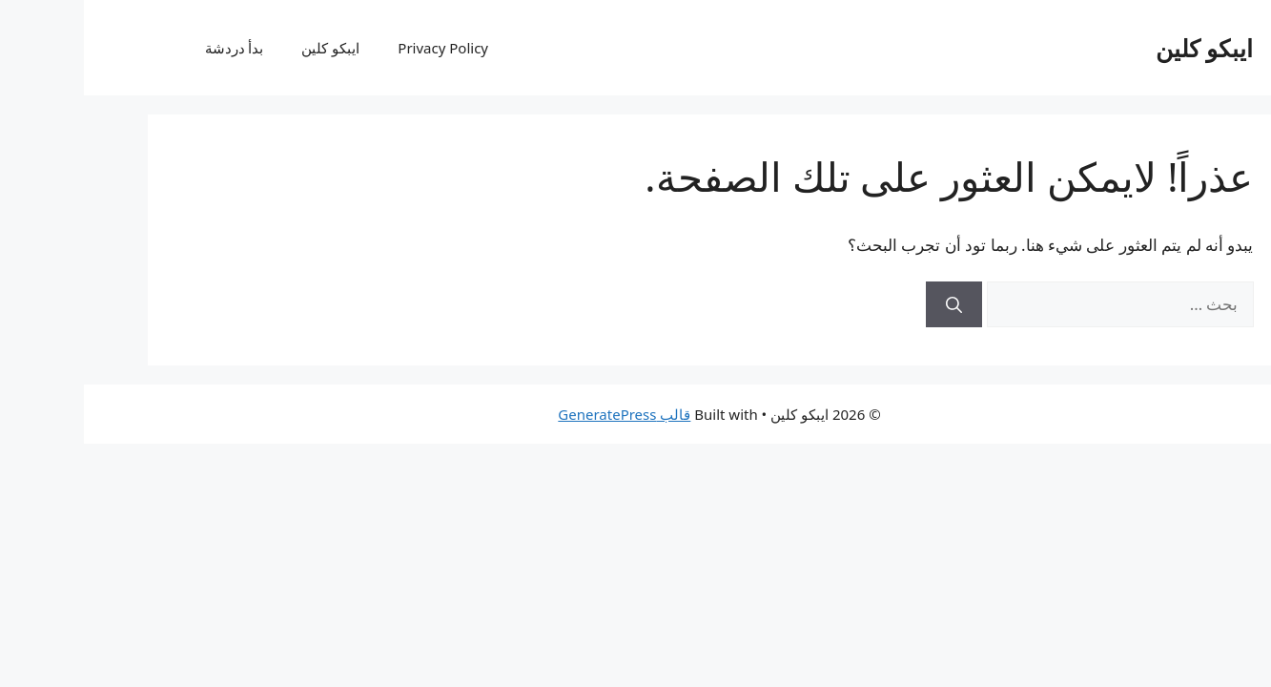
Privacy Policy (359, 47)
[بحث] (870, 304)
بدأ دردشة (150, 47)
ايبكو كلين (1121, 47)
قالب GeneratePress (540, 414)
